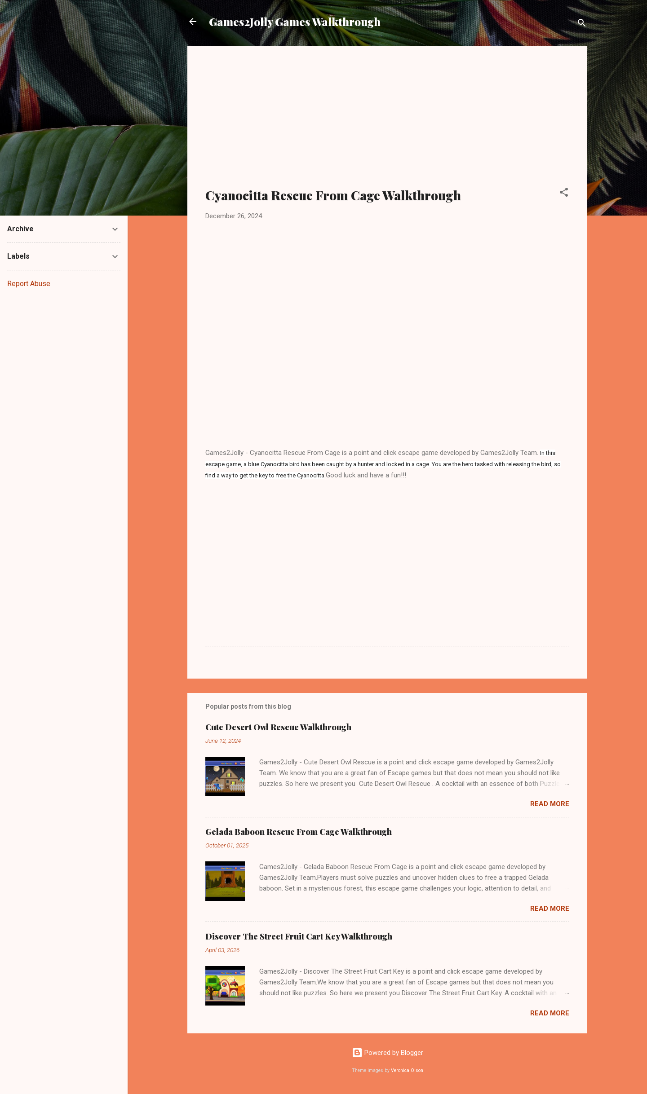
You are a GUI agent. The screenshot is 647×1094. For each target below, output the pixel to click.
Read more (549, 804)
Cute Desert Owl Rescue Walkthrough (278, 727)
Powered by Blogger (387, 1053)
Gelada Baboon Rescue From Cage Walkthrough (298, 831)
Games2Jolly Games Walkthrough (295, 21)
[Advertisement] (387, 122)
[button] (563, 194)
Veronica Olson (407, 1070)
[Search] (581, 24)
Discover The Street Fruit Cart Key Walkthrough (298, 936)
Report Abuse (28, 283)
